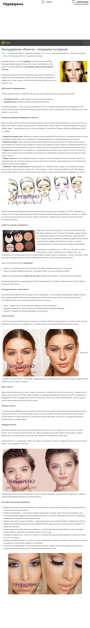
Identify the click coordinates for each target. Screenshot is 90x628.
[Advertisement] (45, 24)
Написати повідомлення (81, 4)
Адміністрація (82, 2)
